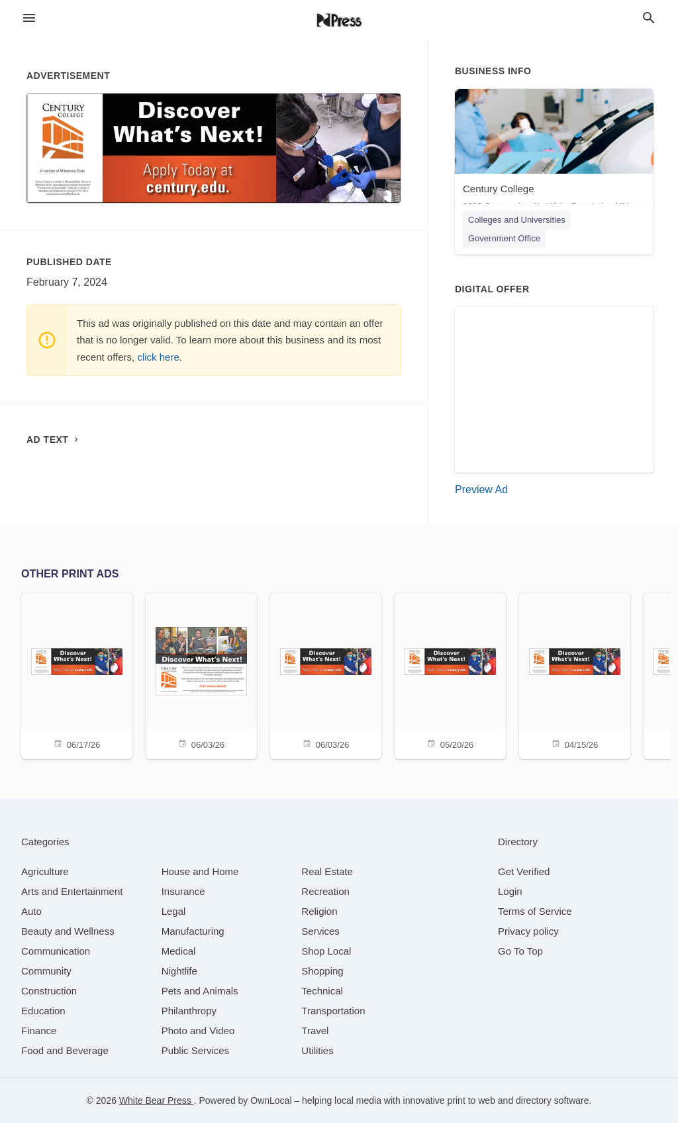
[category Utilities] (317, 1050)
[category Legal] (174, 911)
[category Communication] (55, 951)
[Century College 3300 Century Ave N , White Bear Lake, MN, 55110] (554, 153)
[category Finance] (38, 1030)
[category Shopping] (322, 970)
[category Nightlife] (179, 970)
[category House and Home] (200, 871)
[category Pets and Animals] (200, 990)
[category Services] (320, 931)
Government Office (504, 238)
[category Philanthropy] (189, 1010)
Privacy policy (528, 931)
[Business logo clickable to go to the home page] (339, 20)
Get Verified (524, 871)
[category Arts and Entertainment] (71, 891)
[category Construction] (49, 990)
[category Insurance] (183, 891)
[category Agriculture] (45, 871)
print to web (471, 1100)
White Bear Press (156, 1100)
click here (158, 357)
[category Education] (43, 1010)
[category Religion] (319, 911)
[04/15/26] (574, 675)
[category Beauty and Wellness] (68, 931)
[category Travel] (314, 1030)
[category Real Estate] (327, 871)
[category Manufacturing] (193, 931)
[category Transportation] (333, 1010)
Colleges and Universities (516, 220)
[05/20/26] (450, 675)
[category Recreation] (325, 891)
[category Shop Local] (326, 951)
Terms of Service (535, 911)
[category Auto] (31, 911)
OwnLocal (270, 1100)
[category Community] (46, 970)
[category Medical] (179, 951)
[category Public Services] (196, 1050)
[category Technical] (322, 990)
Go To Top (520, 951)
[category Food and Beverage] (65, 1050)
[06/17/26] (76, 675)
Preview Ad (481, 489)
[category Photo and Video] (198, 1030)
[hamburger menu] (29, 18)
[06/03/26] (201, 675)
